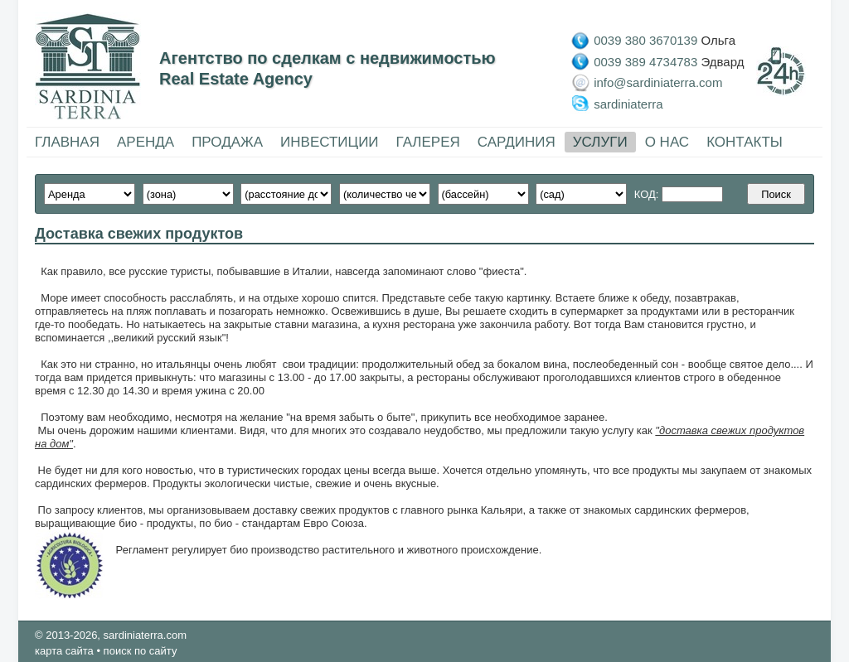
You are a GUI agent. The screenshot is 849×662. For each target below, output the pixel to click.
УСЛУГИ (600, 142)
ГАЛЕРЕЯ (428, 142)
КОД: (648, 194)
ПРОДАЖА (227, 142)
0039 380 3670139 (645, 40)
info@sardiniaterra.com (658, 82)
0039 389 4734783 (645, 61)
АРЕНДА (145, 142)
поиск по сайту (140, 651)
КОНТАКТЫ (744, 142)
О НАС (667, 142)
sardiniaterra (628, 103)
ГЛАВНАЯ (67, 142)
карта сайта (64, 651)
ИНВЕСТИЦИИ (329, 142)
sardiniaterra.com (145, 635)
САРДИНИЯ (516, 142)
